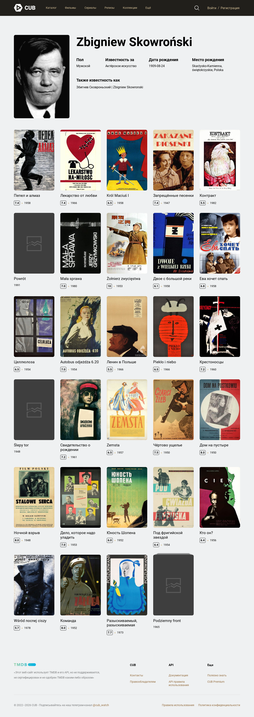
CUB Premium (215, 681)
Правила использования (178, 705)
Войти (211, 8)
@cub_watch (101, 705)
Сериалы (90, 7)
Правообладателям (143, 681)
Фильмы (70, 7)
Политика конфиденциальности (219, 705)
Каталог (51, 7)
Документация (178, 675)
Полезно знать (217, 675)
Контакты (136, 675)
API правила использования (179, 683)
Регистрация (230, 8)
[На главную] (25, 8)
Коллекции (130, 7)
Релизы (109, 7)
